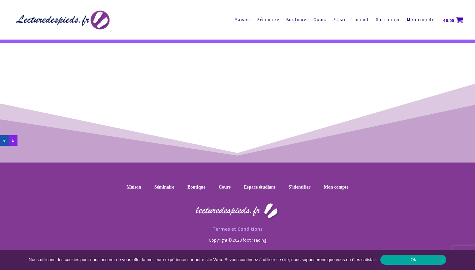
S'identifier (388, 19)
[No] (437, 259)
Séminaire (268, 19)
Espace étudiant (351, 19)
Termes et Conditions (237, 229)
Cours (319, 19)
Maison (242, 19)
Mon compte (420, 19)
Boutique (296, 19)
